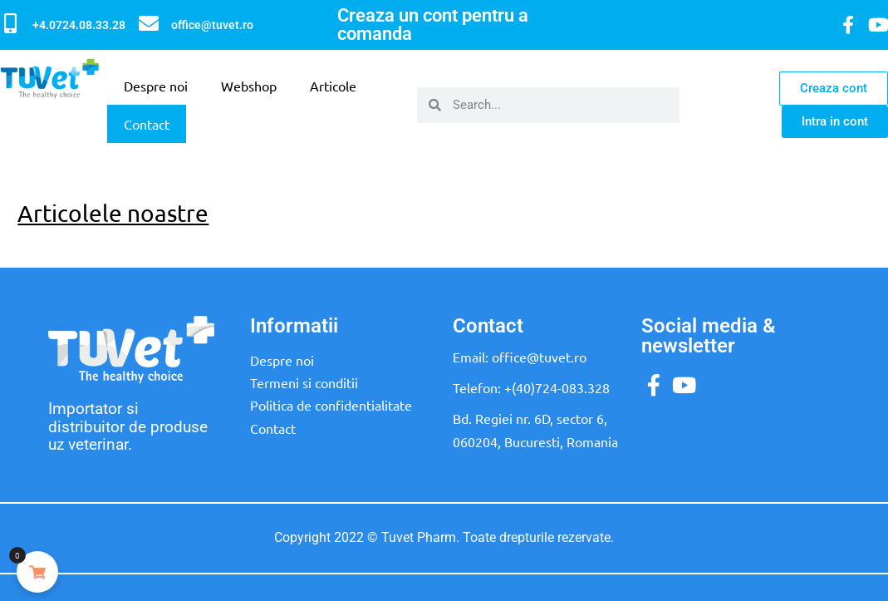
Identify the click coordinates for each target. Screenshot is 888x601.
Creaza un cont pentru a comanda (432, 24)
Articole (333, 85)
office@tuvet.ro (212, 25)
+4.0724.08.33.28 (78, 25)
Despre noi (156, 85)
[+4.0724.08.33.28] (10, 23)
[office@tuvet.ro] (149, 23)
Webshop (249, 85)
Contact (146, 124)
